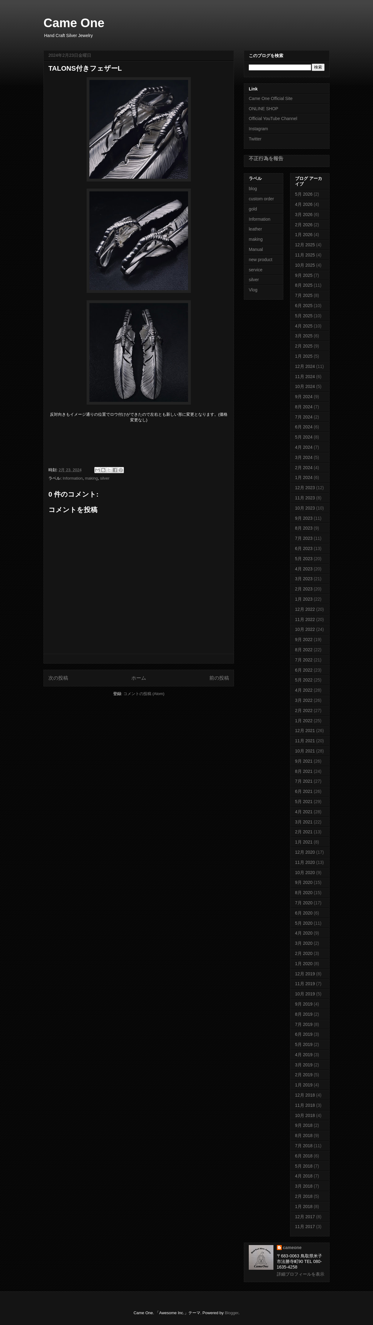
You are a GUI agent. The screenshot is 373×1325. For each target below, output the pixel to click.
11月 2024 (305, 376)
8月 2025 (304, 285)
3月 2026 (304, 214)
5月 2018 (304, 1166)
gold (253, 208)
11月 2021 (305, 740)
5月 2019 (304, 1044)
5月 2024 (304, 437)
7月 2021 (304, 781)
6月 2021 (304, 791)
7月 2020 (304, 902)
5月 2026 (304, 194)
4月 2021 (304, 811)
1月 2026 (304, 234)
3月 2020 (304, 943)
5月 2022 (304, 679)
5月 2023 (304, 558)
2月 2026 (304, 224)
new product (260, 259)
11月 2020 (305, 862)
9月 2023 (304, 518)
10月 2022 (305, 629)
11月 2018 (305, 1105)
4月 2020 (304, 933)
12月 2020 (305, 852)
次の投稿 (58, 678)
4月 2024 (304, 447)
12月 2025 (305, 244)
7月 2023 (304, 538)
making (91, 478)
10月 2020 (305, 872)
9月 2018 (304, 1125)
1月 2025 (304, 356)
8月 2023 (304, 528)
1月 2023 (304, 599)
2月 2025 (304, 346)
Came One (74, 23)
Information (73, 478)
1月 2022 (304, 720)
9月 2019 (304, 1004)
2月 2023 (304, 588)
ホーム (138, 678)
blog (253, 188)
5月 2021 (304, 801)
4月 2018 (304, 1175)
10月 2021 (305, 750)
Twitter (255, 138)
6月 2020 (304, 912)
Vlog (253, 289)
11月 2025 (305, 254)
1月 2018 (304, 1206)
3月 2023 (304, 578)
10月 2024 (305, 386)
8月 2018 (304, 1135)
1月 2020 (304, 963)
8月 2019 (304, 1014)
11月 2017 (305, 1226)
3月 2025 (304, 335)
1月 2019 (304, 1084)
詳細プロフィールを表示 (300, 1274)
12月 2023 (305, 487)
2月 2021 (304, 831)
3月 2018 (304, 1186)
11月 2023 (305, 497)
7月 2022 (304, 659)
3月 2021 (304, 821)
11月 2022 (305, 619)
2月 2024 (304, 467)
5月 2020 (304, 923)
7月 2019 (304, 1024)
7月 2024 (304, 417)
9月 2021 (304, 761)
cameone (292, 1247)
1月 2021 (304, 842)
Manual (256, 249)
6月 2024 (304, 426)
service (255, 269)
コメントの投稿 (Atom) (144, 693)
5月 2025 (304, 315)
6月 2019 (304, 1034)
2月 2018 (304, 1196)
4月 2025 (304, 325)
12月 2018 (305, 1095)
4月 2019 (304, 1054)
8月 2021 (304, 771)
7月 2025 (304, 295)
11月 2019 (305, 983)
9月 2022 (304, 639)
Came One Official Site (271, 98)
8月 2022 (304, 649)
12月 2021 (305, 730)
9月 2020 (304, 882)
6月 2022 (304, 670)
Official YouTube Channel (273, 118)
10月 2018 (305, 1115)
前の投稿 (219, 678)
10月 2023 (305, 508)
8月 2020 (304, 892)
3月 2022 (304, 700)
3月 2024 (304, 457)
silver (104, 478)
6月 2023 (304, 548)
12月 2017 (305, 1216)
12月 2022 (305, 609)
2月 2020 (304, 953)
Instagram (258, 128)
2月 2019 (304, 1074)
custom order (261, 198)
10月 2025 (305, 265)
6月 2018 (304, 1155)
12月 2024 (305, 366)
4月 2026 (304, 204)
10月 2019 (305, 993)
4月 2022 (304, 690)
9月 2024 (304, 396)
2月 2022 (304, 710)
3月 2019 (304, 1064)
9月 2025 (304, 275)
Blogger (231, 1312)
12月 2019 (305, 973)
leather (255, 229)
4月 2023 (304, 568)
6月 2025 (304, 305)
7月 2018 (304, 1145)
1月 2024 (304, 477)
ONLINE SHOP (263, 108)
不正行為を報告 (266, 158)
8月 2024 (304, 406)
